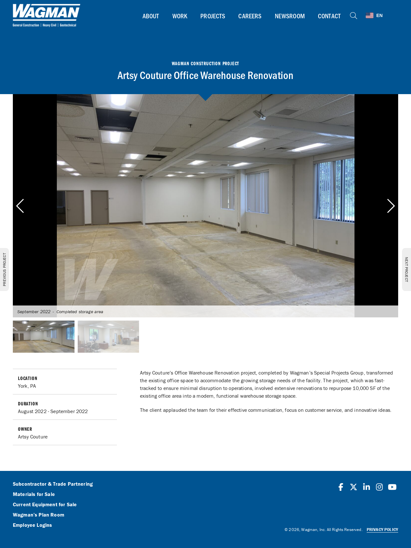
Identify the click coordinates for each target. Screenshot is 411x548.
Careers (249, 16)
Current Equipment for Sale (45, 505)
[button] (390, 206)
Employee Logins (32, 525)
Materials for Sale (34, 494)
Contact (329, 16)
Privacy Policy (382, 529)
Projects (212, 16)
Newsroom (290, 16)
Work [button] (180, 16)
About (151, 16)
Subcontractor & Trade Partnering (53, 484)
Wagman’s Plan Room (38, 515)
